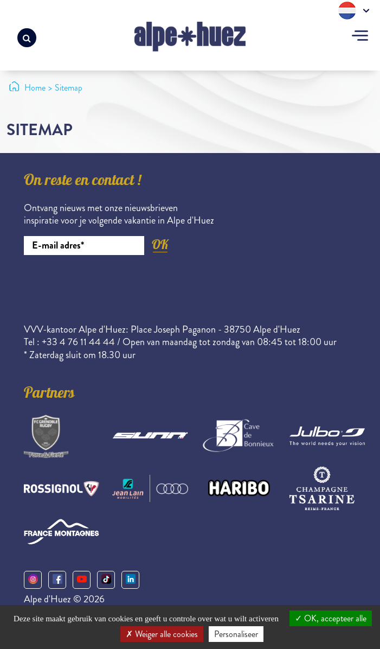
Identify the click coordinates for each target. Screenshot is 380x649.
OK (160, 244)
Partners (49, 394)
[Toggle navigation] (360, 37)
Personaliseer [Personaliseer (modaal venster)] (236, 634)
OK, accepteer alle (330, 618)
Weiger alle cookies (162, 634)
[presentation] (106, 285)
